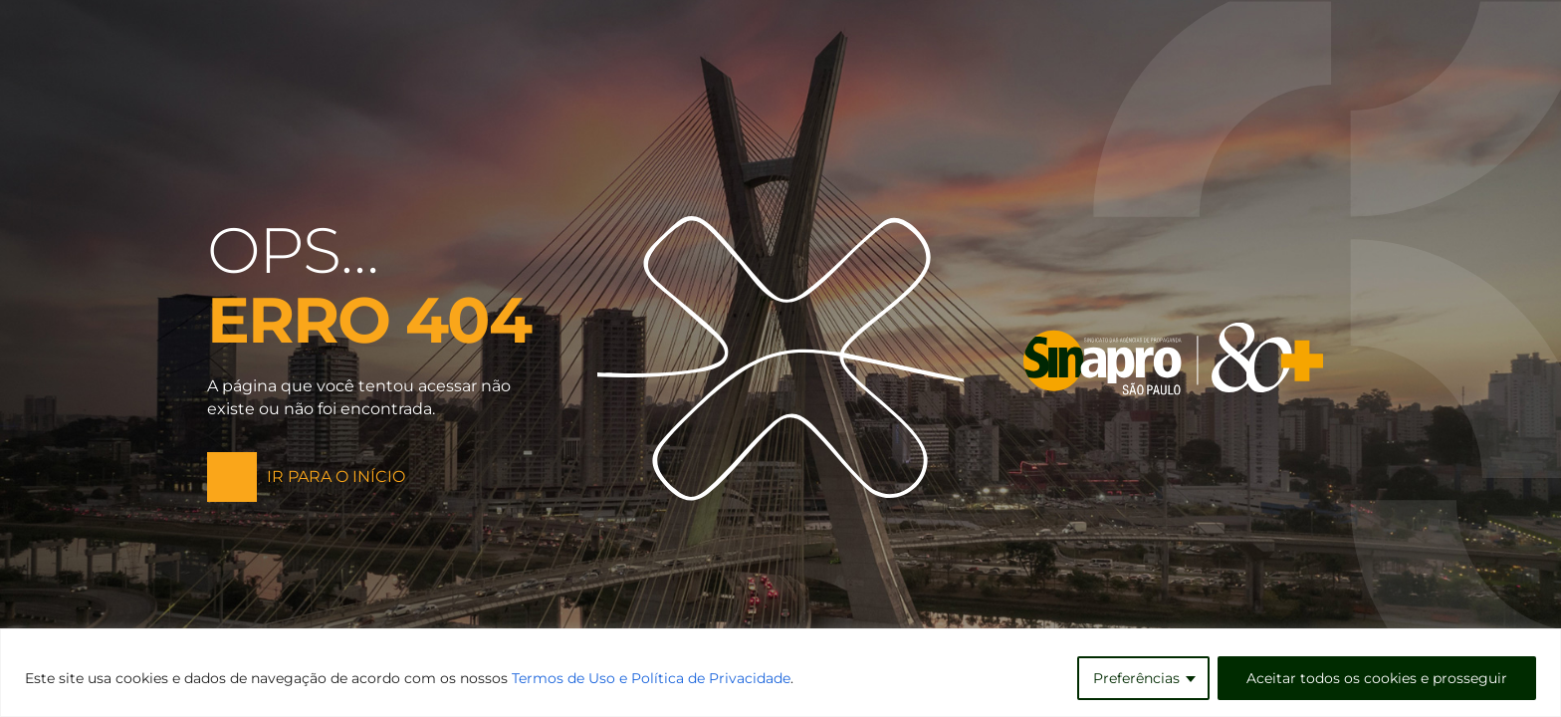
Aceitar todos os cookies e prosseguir (1376, 678)
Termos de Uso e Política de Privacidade (651, 678)
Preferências (1136, 678)
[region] (780, 672)
